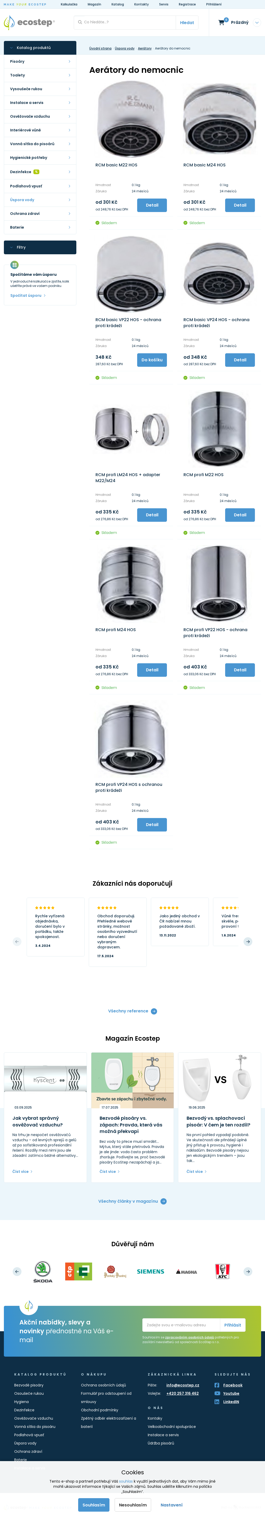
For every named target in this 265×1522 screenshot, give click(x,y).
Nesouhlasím (133, 1505)
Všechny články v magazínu (128, 1201)
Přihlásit (232, 1325)
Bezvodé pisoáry (28, 1385)
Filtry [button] (21, 247)
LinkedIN (231, 1401)
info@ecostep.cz (182, 1385)
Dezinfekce (24, 1410)
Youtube (231, 1393)
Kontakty (141, 4)
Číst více (20, 1171)
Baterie (20, 1459)
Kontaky (155, 1418)
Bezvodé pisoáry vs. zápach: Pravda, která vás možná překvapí (131, 1125)
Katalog (118, 4)
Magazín (94, 4)
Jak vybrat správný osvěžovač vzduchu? (37, 1121)
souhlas (126, 1481)
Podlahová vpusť (29, 1435)
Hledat (187, 23)
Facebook (232, 1385)
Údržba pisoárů (161, 1443)
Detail (152, 205)
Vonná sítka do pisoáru (34, 1426)
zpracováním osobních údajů (189, 1337)
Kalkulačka (69, 4)
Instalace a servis (163, 1435)
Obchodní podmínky (99, 1410)
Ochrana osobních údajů (103, 1385)
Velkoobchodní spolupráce (172, 1426)
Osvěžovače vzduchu (33, 1418)
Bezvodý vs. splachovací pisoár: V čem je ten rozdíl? (218, 1121)
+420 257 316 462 (182, 1393)
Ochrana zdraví (28, 1451)
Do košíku (152, 360)
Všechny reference (128, 1011)
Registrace (187, 4)
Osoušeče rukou (29, 1393)
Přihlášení (214, 4)
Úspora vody (25, 1443)
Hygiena (21, 1401)
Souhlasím (94, 1505)
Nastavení (172, 1505)
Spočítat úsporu (25, 295)
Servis (163, 4)
